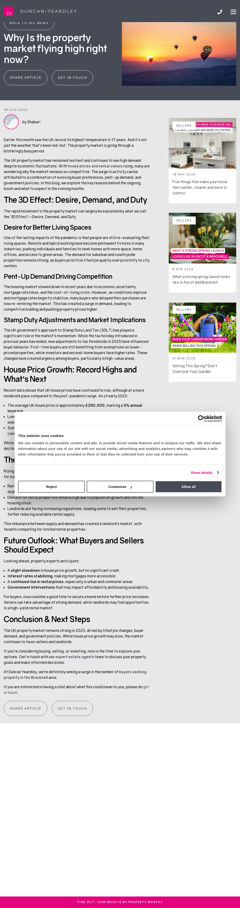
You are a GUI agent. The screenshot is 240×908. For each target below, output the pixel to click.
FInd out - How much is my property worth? (120, 902)
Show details (202, 473)
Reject (51, 487)
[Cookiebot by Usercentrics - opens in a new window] (201, 418)
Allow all (188, 487)
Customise (120, 487)
